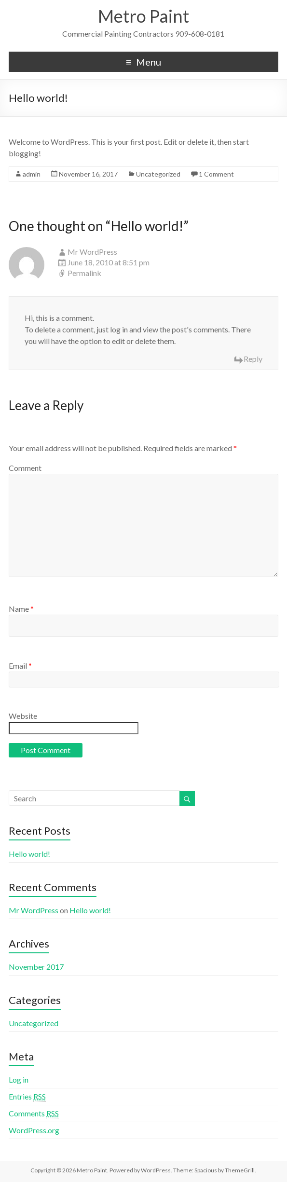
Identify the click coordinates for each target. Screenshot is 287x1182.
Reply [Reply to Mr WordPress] (253, 358)
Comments (34, 1113)
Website (23, 715)
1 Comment (216, 174)
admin (32, 174)
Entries (27, 1096)
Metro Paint (143, 16)
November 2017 (36, 966)
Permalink (84, 272)
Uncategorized (158, 174)
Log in (18, 1079)
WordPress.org (34, 1130)
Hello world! (29, 853)
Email (20, 665)
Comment (25, 467)
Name (21, 608)
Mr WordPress (92, 251)
